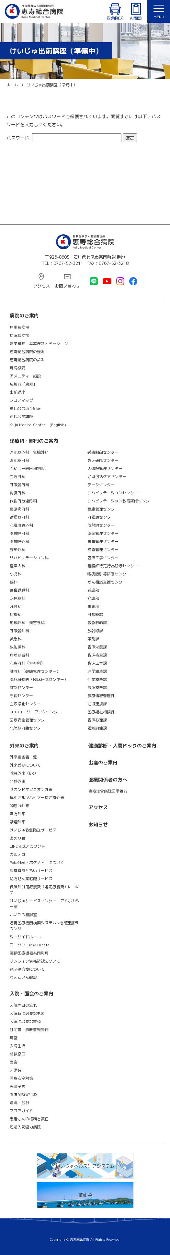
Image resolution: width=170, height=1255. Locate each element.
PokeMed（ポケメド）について (37, 862)
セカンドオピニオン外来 (31, 789)
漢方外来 (17, 814)
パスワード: (63, 138)
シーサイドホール (25, 937)
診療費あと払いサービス (31, 870)
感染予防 (17, 1086)
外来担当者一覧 (23, 757)
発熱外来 (17, 781)
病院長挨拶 (19, 335)
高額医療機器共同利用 (29, 953)
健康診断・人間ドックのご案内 (122, 745)
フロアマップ (21, 400)
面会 (13, 1062)
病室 (13, 1037)
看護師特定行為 (23, 1094)
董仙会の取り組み (25, 408)
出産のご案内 (103, 762)
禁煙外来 (17, 822)
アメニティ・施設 (25, 376)
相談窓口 (17, 1054)
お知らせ (98, 824)
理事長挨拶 (19, 327)
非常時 (15, 1070)
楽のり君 (17, 838)
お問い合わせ (67, 286)
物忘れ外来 (19, 805)
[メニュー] (158, 11)
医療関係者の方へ (107, 779)
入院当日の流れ (23, 1005)
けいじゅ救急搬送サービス (33, 830)
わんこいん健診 (23, 977)
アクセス (41, 286)
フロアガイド (21, 1111)
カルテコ (17, 854)
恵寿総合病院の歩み (27, 360)
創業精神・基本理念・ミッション (39, 343)
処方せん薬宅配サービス (31, 878)
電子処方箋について (27, 969)
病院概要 (17, 368)
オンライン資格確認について (35, 961)
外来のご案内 (24, 745)
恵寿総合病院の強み (27, 351)
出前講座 (17, 392)
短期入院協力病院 (25, 1127)
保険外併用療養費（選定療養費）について (45, 889)
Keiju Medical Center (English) (38, 424)
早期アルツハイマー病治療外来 (37, 797)
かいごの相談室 (23, 914)
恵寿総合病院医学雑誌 (107, 791)
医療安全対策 (21, 1078)
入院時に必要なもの (27, 1013)
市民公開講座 (21, 416)
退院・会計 (19, 1102)
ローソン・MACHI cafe (30, 945)
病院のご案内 (24, 315)
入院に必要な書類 (25, 1021)
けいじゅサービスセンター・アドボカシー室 (45, 903)
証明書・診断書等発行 (29, 1029)
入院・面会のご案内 (31, 993)
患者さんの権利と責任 (29, 1119)
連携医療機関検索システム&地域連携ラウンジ (44, 925)
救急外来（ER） (24, 773)
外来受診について (25, 765)
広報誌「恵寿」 (23, 384)
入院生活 (17, 1046)
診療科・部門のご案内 (34, 440)
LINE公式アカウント (27, 846)
